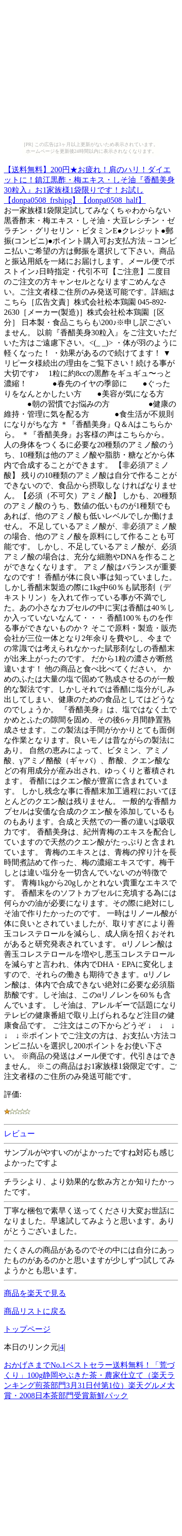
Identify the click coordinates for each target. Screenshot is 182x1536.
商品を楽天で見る (35, 1293)
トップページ (27, 1329)
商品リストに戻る (35, 1311)
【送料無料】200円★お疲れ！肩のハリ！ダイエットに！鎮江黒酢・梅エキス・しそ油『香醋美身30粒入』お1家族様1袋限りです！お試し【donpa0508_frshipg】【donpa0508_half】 (89, 183)
